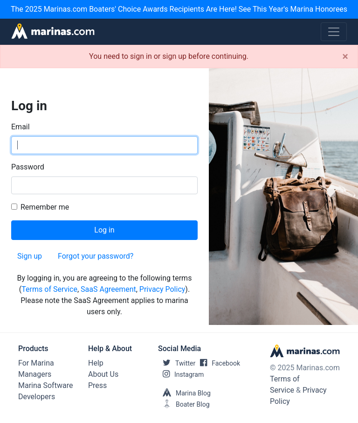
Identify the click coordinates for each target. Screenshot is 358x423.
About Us (103, 374)
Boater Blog (184, 404)
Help (95, 363)
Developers (36, 396)
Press (97, 385)
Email (20, 126)
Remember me (45, 207)
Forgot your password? (95, 256)
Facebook (217, 363)
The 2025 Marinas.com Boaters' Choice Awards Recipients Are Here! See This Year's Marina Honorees (179, 9)
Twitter (176, 363)
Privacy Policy (162, 289)
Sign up (29, 256)
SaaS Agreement (108, 289)
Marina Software (45, 385)
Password (27, 166)
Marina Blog (184, 393)
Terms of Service (49, 289)
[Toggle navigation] (334, 31)
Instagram (181, 374)
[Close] (345, 56)
